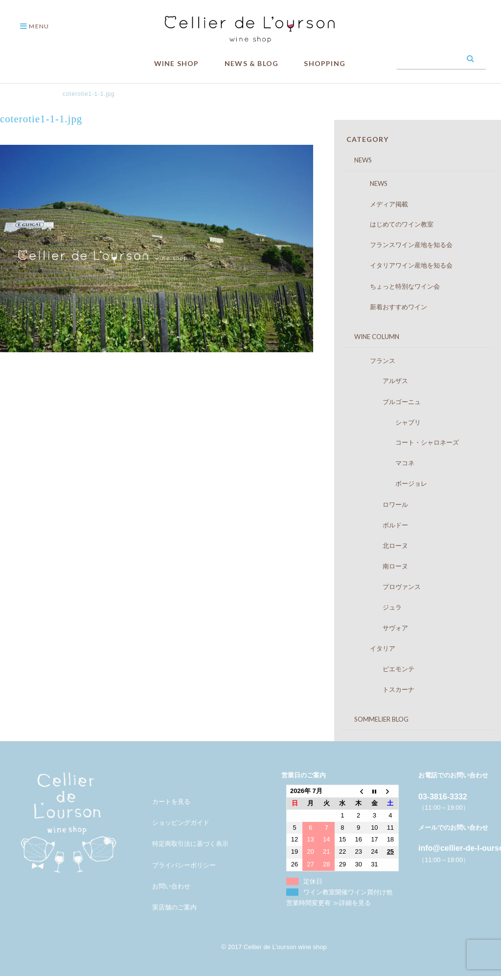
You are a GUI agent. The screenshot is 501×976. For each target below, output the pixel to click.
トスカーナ (382, 689)
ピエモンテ (382, 669)
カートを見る (171, 801)
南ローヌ (379, 566)
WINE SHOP (176, 63)
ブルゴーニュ (386, 402)
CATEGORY (367, 139)
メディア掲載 (379, 204)
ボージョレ (389, 483)
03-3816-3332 (442, 797)
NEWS (357, 160)
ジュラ (376, 607)
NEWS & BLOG (251, 63)
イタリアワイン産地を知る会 (402, 265)
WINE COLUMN (370, 336)
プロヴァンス (386, 586)
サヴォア (379, 628)
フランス (373, 360)
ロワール (379, 504)
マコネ (382, 463)
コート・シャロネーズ (405, 442)
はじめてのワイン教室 (392, 224)
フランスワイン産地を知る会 (402, 245)
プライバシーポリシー (184, 865)
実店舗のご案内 (174, 907)
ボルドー (379, 525)
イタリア (373, 648)
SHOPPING (324, 63)
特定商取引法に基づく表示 (190, 843)
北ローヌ (379, 545)
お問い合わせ (171, 886)
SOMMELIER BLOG (375, 719)
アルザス (379, 381)
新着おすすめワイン (389, 307)
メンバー (165, 780)
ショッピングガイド (180, 822)
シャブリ (386, 422)
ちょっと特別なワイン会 (395, 286)
